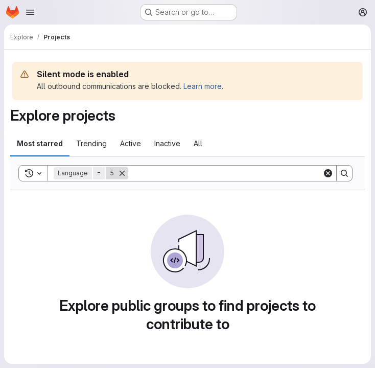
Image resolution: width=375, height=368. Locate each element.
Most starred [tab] (40, 143)
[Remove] (122, 173)
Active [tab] (130, 143)
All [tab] (198, 143)
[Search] (225, 173)
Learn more (202, 86)
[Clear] (328, 173)
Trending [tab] (91, 143)
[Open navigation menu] (30, 12)
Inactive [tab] (167, 143)
